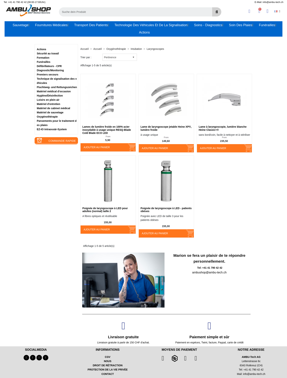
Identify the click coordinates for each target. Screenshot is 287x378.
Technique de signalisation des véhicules (57, 80)
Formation (43, 57)
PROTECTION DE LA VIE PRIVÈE (108, 369)
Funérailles (43, 61)
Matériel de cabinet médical (53, 108)
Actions (41, 49)
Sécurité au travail (48, 53)
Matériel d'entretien (48, 104)
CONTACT (107, 374)
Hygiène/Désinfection (50, 95)
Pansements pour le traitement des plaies (57, 123)
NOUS (107, 361)
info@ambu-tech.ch (254, 374)
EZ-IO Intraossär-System (52, 129)
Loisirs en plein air (48, 99)
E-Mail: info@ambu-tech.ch (269, 2)
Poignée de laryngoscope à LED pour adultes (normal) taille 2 (105, 210)
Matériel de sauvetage (50, 112)
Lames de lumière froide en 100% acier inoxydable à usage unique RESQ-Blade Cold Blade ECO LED (106, 129)
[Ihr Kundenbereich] (249, 11)
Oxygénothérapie (47, 116)
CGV (107, 356)
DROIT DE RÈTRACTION (108, 365)
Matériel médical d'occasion (54, 91)
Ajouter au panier (97, 147)
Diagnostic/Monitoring (50, 70)
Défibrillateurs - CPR (49, 66)
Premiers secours (47, 74)
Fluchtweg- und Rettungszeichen (57, 87)
